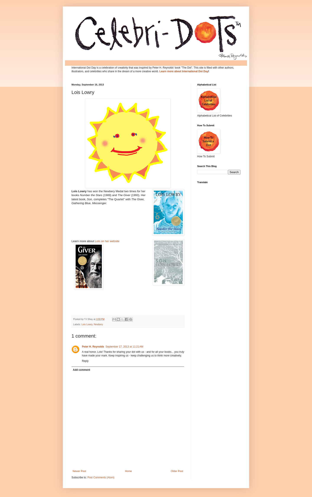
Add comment (81, 369)
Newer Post (79, 471)
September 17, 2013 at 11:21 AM (124, 346)
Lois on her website (106, 241)
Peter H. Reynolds (93, 346)
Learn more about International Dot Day (183, 71)
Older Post (177, 471)
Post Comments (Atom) (100, 477)
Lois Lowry (87, 324)
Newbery (98, 324)
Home (128, 471)
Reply (85, 360)
